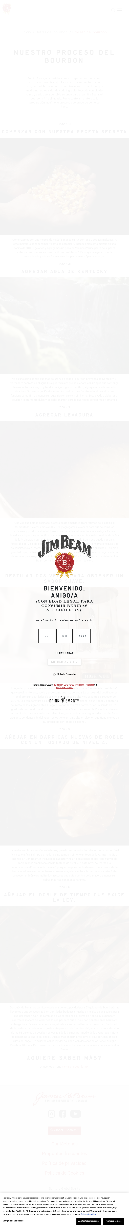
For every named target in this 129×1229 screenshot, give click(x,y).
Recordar (66, 653)
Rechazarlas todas (113, 1221)
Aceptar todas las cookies (88, 1221)
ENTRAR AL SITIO (64, 662)
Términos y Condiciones (64, 685)
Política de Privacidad (84, 685)
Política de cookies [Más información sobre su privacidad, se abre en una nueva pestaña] (88, 1215)
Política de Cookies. (64, 688)
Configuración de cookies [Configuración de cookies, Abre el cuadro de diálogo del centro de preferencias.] (13, 1221)
